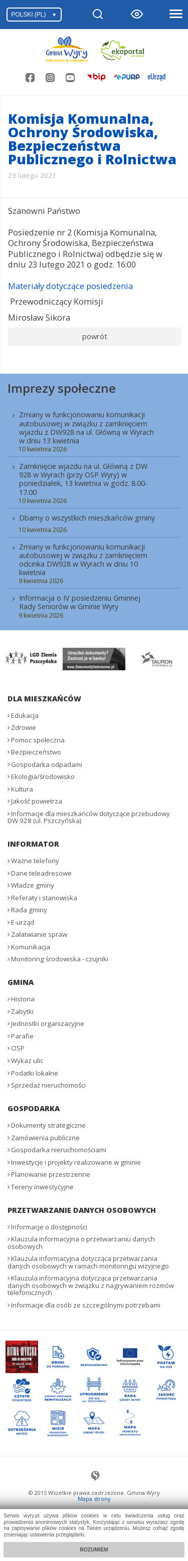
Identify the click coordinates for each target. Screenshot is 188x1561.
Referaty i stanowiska (44, 897)
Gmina (21, 982)
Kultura (22, 789)
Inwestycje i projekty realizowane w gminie (76, 1162)
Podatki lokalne (34, 1073)
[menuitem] (94, 513)
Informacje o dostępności (49, 1226)
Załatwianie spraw (39, 934)
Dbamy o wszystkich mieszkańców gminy (87, 518)
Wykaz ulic (27, 1060)
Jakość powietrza (36, 801)
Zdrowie (23, 727)
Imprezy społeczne (62, 388)
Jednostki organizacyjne (47, 1023)
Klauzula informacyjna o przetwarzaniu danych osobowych (81, 1242)
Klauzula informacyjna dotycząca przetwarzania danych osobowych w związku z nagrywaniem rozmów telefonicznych (91, 1285)
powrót (94, 336)
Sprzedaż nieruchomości (48, 1085)
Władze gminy (32, 885)
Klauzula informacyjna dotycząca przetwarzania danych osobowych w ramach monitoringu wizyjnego (88, 1262)
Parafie (22, 1035)
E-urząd (22, 922)
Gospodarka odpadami (46, 764)
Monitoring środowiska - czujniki (59, 958)
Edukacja (25, 715)
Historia (23, 998)
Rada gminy (29, 909)
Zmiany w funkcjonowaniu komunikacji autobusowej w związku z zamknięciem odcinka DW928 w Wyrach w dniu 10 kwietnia (83, 559)
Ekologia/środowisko (43, 776)
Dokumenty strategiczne (48, 1125)
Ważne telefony (35, 860)
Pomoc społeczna (38, 739)
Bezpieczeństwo (36, 751)
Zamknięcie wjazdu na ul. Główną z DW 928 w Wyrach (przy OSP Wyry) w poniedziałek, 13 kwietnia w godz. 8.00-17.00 (83, 478)
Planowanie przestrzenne (50, 1174)
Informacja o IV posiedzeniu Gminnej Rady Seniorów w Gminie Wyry (79, 602)
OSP (18, 1048)
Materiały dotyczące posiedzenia (70, 286)
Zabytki (22, 1011)
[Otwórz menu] (175, 15)
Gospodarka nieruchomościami (58, 1149)
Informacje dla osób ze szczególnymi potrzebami (85, 1305)
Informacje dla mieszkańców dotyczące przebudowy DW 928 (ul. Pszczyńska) (89, 817)
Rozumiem (94, 1549)
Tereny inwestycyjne (42, 1186)
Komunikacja (30, 946)
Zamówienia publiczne (45, 1137)
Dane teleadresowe (41, 873)
